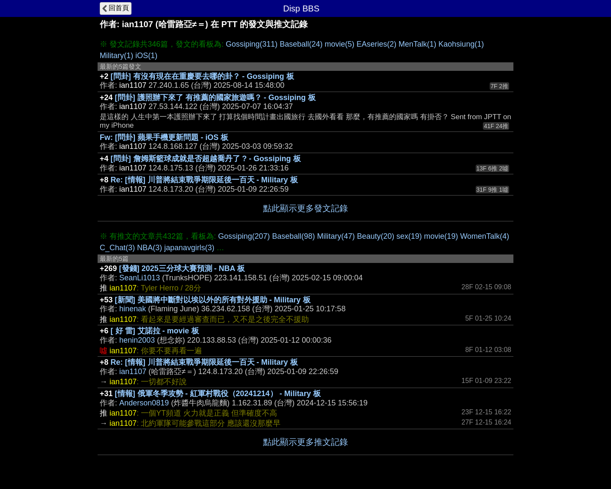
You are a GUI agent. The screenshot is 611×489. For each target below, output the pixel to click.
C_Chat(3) (117, 247)
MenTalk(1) (417, 44)
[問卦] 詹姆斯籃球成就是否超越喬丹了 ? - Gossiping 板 (206, 158)
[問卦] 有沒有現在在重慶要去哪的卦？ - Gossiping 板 (202, 76)
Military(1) (116, 55)
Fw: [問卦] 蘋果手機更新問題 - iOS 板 (164, 137)
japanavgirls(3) (189, 247)
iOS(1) (146, 55)
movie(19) (441, 236)
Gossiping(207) (244, 236)
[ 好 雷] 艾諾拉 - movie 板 (155, 331)
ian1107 (132, 371)
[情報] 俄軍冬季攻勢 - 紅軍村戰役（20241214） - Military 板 (218, 393)
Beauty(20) (375, 236)
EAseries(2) (376, 44)
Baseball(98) (293, 236)
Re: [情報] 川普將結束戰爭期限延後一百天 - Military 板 (204, 180)
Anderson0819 (144, 403)
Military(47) (336, 236)
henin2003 (137, 340)
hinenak (132, 309)
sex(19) (409, 236)
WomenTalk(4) (484, 236)
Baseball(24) (301, 44)
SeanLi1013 (139, 278)
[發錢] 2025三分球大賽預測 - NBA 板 (182, 268)
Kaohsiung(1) (461, 44)
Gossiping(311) (251, 44)
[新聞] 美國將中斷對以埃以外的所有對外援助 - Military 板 (213, 300)
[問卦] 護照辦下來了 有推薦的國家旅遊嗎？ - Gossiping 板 (215, 97)
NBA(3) (149, 247)
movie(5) (339, 44)
